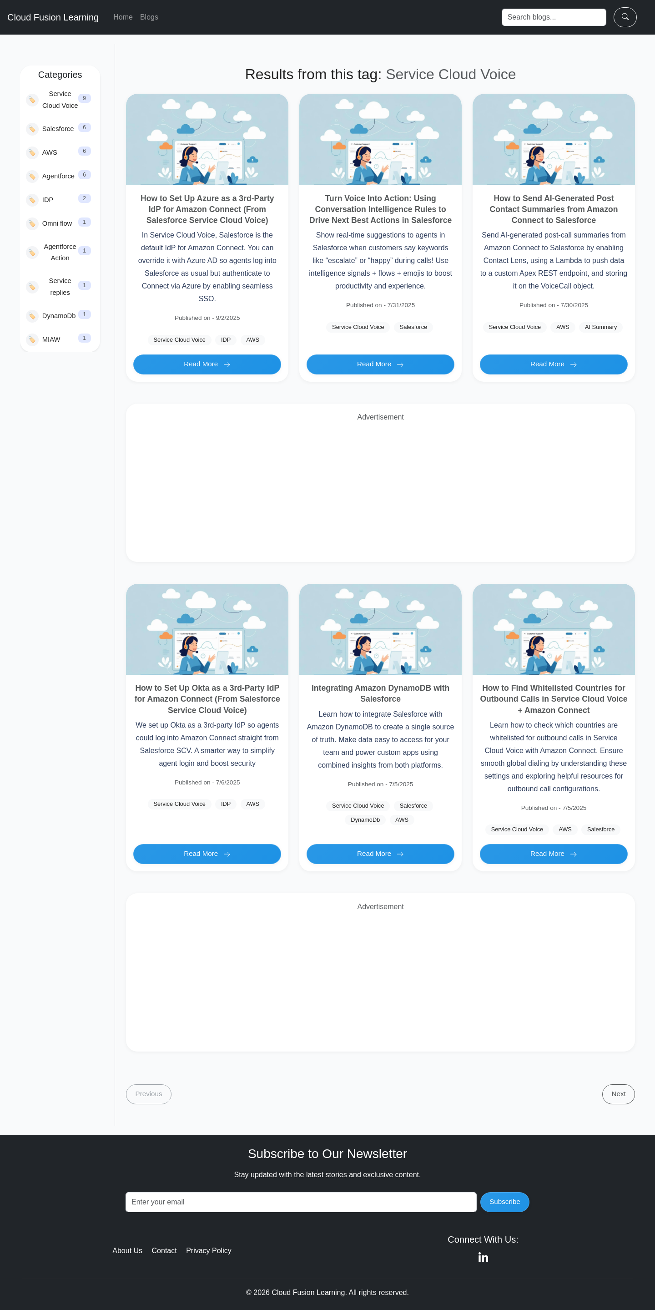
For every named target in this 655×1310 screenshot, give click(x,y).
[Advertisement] (380, 491)
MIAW (43, 340)
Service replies (48, 286)
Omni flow (49, 223)
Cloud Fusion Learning (53, 17)
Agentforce (50, 176)
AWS (41, 153)
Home (123, 17)
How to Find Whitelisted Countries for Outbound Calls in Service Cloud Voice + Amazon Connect (553, 698)
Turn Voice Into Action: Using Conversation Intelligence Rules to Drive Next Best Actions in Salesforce (380, 209)
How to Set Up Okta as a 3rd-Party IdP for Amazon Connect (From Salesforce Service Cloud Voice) (207, 698)
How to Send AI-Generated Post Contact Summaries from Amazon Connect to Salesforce (554, 209)
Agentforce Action (51, 252)
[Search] (554, 17)
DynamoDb (51, 316)
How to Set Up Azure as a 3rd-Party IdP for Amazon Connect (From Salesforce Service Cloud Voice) (207, 209)
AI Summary (601, 327)
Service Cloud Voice (52, 99)
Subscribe (504, 1202)
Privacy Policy (209, 1250)
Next (619, 1094)
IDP (40, 200)
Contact (164, 1250)
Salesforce (50, 129)
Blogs (149, 17)
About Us (127, 1250)
